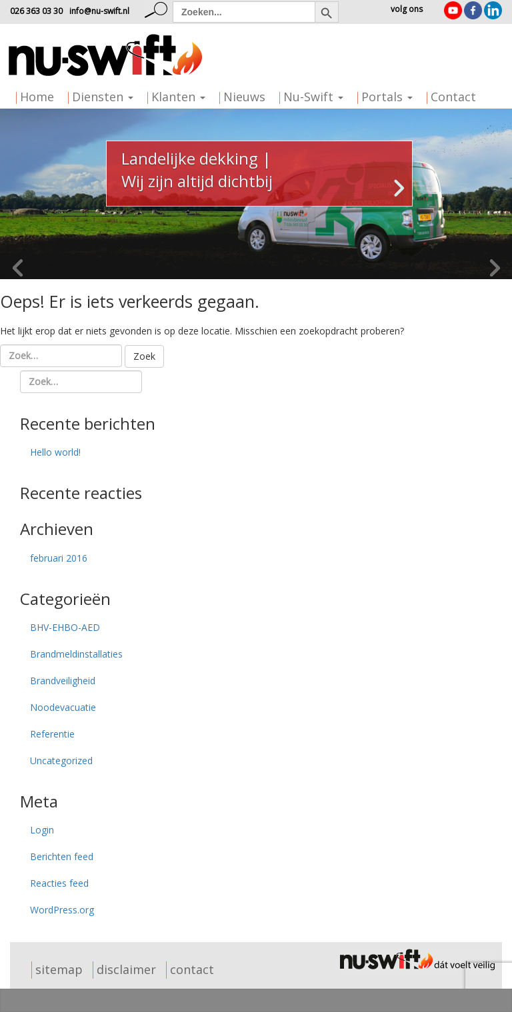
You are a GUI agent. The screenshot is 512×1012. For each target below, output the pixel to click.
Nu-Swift (313, 96)
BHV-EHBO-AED (65, 627)
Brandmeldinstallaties (76, 654)
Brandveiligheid (62, 680)
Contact (453, 96)
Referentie (52, 734)
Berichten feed (61, 856)
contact (192, 969)
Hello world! (55, 452)
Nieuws (244, 96)
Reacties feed (59, 883)
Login (42, 829)
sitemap (59, 969)
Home (37, 96)
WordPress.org (62, 909)
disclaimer (126, 969)
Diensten (102, 96)
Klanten (178, 96)
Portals (387, 96)
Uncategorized (61, 760)
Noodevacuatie (63, 707)
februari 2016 (58, 558)
